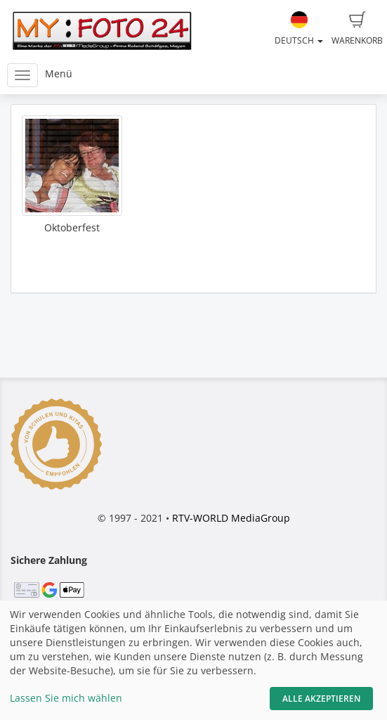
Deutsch (299, 28)
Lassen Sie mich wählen (66, 698)
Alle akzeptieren (321, 699)
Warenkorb (357, 28)
